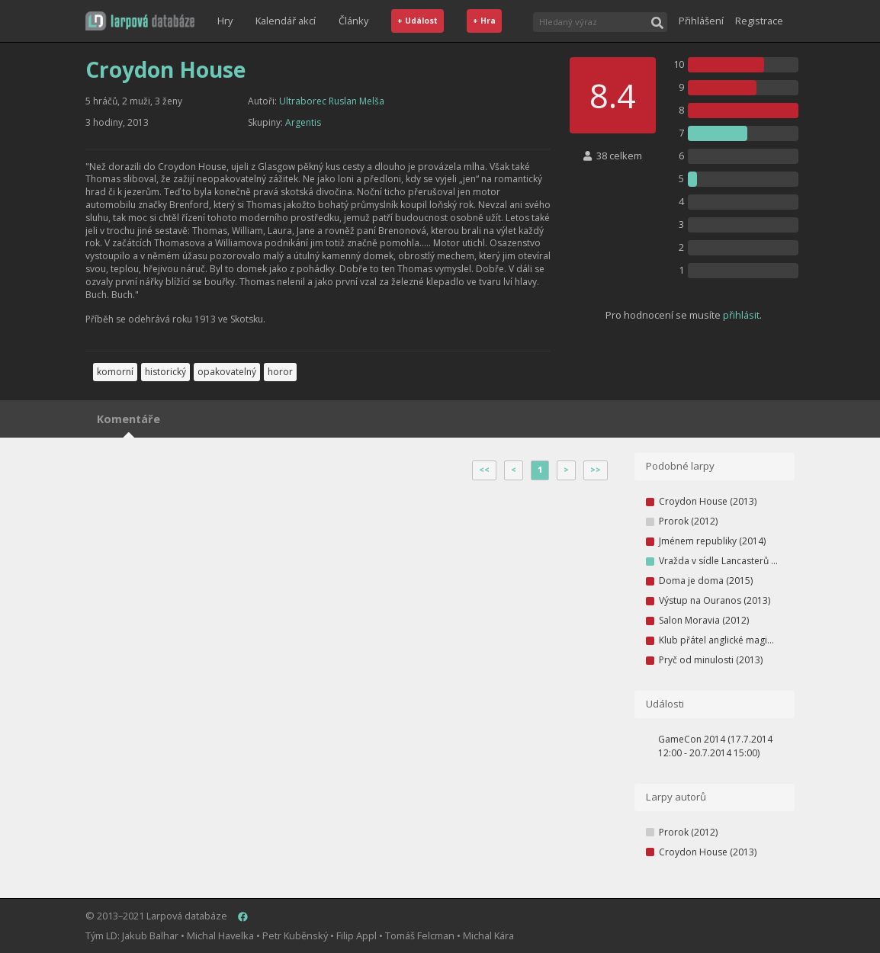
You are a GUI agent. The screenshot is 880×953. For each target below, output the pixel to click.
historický (165, 371)
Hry (225, 20)
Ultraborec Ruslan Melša (331, 101)
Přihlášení (701, 20)
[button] (139, 21)
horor (280, 371)
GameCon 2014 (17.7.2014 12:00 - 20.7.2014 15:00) (715, 746)
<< (484, 469)
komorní (115, 371)
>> (595, 469)
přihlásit (741, 315)
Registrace (759, 20)
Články (353, 20)
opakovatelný (227, 371)
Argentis (303, 122)
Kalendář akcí (285, 20)
